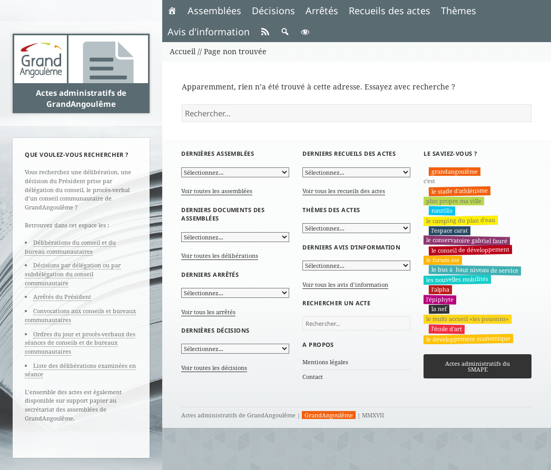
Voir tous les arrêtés (208, 312)
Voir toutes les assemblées (216, 191)
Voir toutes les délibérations (219, 255)
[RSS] (265, 31)
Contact (312, 377)
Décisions (273, 10)
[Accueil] (172, 10)
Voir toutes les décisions (214, 368)
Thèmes (458, 10)
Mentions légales (325, 362)
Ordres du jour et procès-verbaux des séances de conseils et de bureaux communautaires (80, 342)
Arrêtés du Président (62, 297)
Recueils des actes (389, 10)
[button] (285, 31)
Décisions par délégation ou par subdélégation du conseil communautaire (73, 273)
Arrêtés (322, 10)
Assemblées (214, 10)
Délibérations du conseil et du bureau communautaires (70, 246)
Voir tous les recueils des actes (343, 191)
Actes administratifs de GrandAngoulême (81, 97)
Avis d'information (209, 31)
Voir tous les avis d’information (345, 284)
